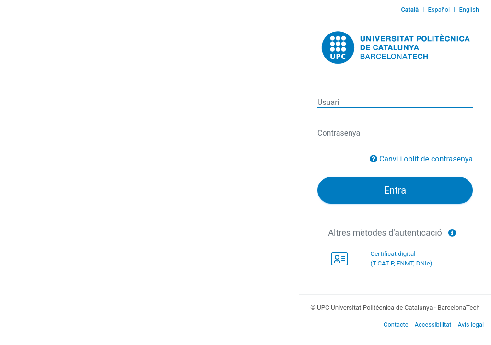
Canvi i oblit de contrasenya (426, 158)
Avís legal (471, 324)
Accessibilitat (433, 324)
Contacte (396, 324)
